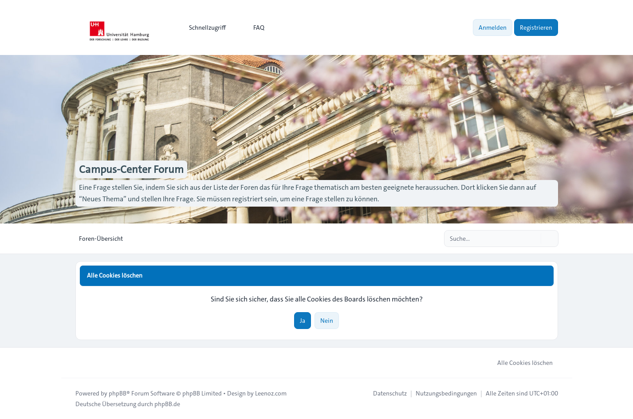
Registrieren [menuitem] (536, 27)
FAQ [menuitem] (253, 27)
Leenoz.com (271, 393)
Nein (326, 320)
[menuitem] (203, 27)
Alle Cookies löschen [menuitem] (519, 362)
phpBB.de (167, 403)
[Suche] (533, 238)
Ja (302, 320)
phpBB (117, 393)
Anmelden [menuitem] (493, 27)
